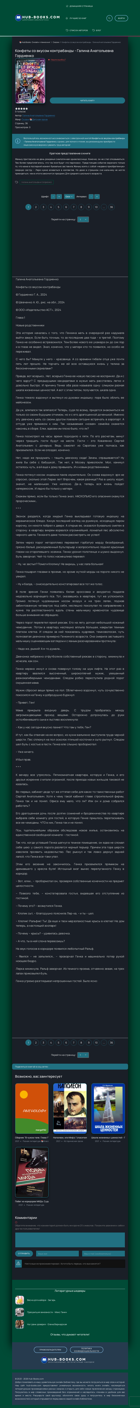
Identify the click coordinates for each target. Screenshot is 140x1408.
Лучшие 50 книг (76, 18)
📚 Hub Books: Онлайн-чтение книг (35, 42)
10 (96, 207)
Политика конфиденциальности (86, 1349)
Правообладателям (50, 1349)
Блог (96, 30)
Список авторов (77, 30)
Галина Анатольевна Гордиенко (38, 115)
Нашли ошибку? (58, 59)
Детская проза (40, 119)
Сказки (56, 42)
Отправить (24, 1253)
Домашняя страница (79, 6)
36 (111, 207)
